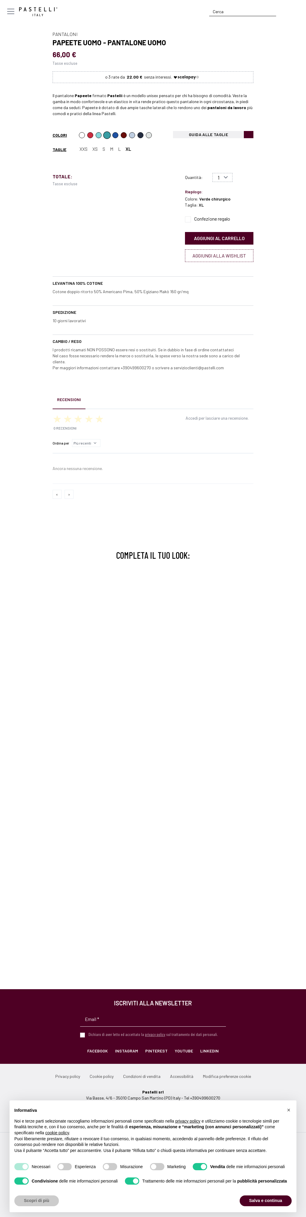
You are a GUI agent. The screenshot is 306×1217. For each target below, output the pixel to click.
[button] (288, 1110)
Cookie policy (102, 1076)
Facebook (97, 1050)
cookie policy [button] (57, 1132)
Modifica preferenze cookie (227, 1076)
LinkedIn (209, 1050)
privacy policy (155, 1034)
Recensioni (69, 399)
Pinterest (156, 1050)
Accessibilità (181, 1076)
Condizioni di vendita (141, 1076)
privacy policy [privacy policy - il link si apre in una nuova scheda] (188, 1121)
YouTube (184, 1050)
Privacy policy (67, 1076)
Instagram (126, 1050)
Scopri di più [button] (36, 1200)
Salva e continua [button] (265, 1200)
